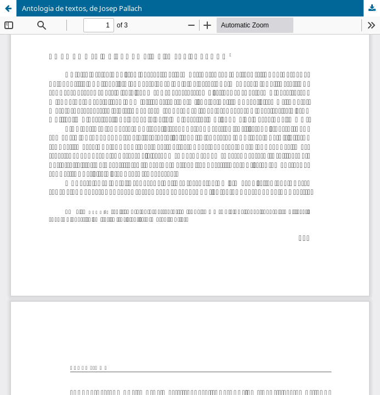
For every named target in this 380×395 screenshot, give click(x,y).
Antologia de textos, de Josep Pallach (82, 8)
